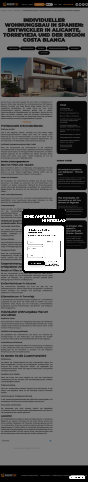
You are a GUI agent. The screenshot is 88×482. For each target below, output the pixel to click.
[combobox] (29, 248)
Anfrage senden (36, 263)
